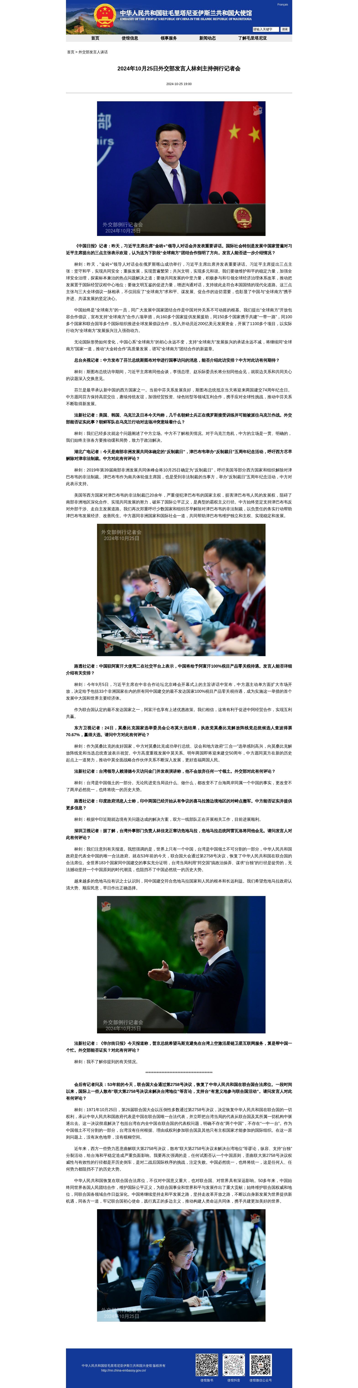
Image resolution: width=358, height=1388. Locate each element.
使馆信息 (130, 38)
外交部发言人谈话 (93, 52)
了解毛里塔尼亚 (252, 38)
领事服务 (169, 38)
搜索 (285, 29)
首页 (95, 38)
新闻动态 (207, 38)
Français (282, 4)
